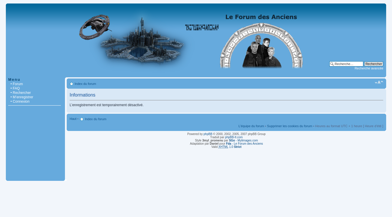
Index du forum (85, 83)
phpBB (208, 134)
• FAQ (15, 88)
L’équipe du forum (251, 126)
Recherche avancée (369, 68)
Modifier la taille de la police (379, 82)
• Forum (17, 84)
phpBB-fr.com (234, 137)
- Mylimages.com (243, 140)
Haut (73, 118)
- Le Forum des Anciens (244, 143)
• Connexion (20, 101)
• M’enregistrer (22, 97)
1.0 (230, 146)
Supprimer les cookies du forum (289, 126)
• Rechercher (21, 93)
